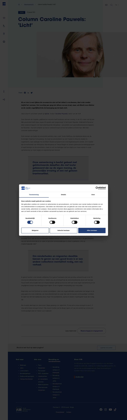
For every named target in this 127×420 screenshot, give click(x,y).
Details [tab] (63, 194)
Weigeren (35, 230)
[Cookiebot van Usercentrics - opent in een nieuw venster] (97, 188)
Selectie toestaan (63, 230)
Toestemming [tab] (34, 194)
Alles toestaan (92, 230)
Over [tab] (93, 194)
